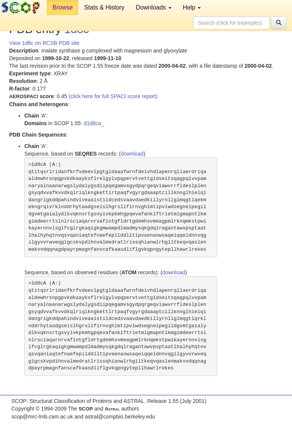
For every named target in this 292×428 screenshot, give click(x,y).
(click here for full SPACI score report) (113, 96)
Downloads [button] (153, 7)
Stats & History (104, 7)
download (132, 154)
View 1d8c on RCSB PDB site (44, 43)
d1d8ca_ (94, 123)
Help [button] (192, 7)
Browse (62, 7)
